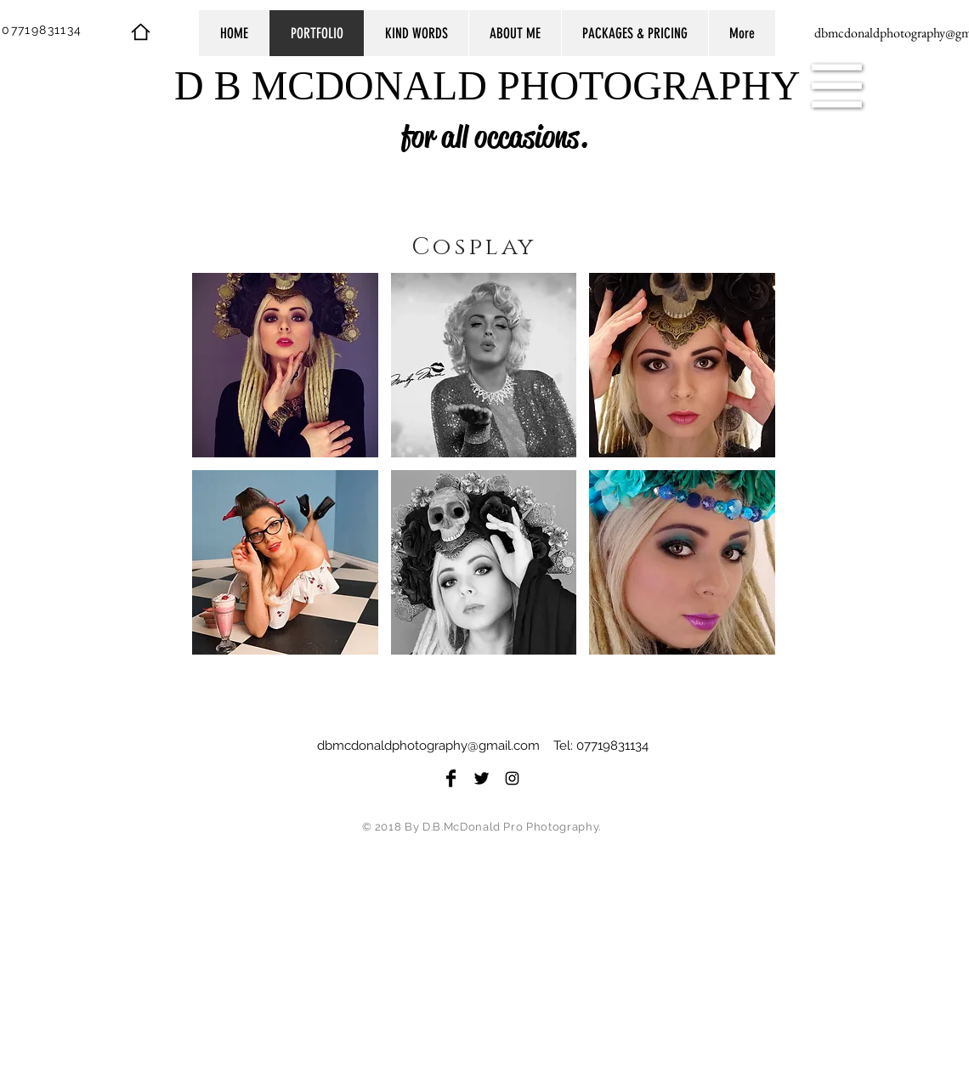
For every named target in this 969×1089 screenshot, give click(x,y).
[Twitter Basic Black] (481, 778)
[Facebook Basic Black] (451, 778)
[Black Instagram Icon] (512, 778)
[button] (837, 86)
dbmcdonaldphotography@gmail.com (428, 745)
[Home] (140, 31)
